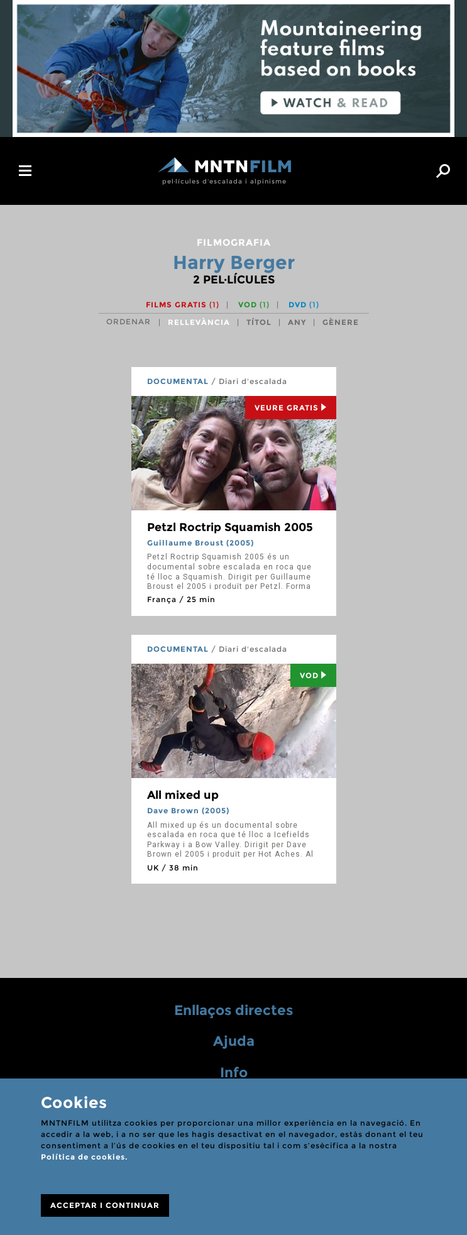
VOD (254, 304)
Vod (313, 675)
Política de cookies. (84, 1156)
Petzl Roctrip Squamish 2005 (230, 527)
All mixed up (183, 795)
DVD (303, 304)
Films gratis (182, 304)
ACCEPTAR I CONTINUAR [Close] (105, 1205)
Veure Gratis (291, 407)
